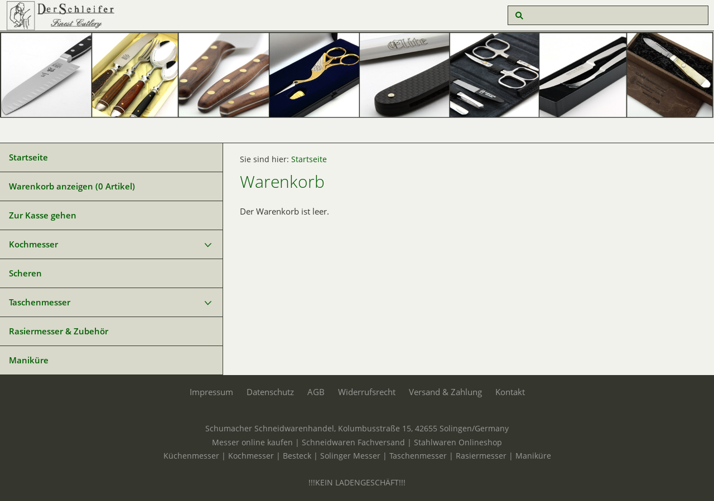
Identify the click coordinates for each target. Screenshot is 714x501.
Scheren (25, 273)
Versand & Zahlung (445, 391)
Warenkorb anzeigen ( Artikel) (72, 186)
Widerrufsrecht (366, 391)
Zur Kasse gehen (42, 215)
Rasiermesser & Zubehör (58, 331)
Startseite (28, 157)
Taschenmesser (39, 302)
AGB (316, 391)
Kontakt (510, 391)
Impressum (211, 391)
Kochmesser (33, 244)
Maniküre (29, 360)
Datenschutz (270, 391)
